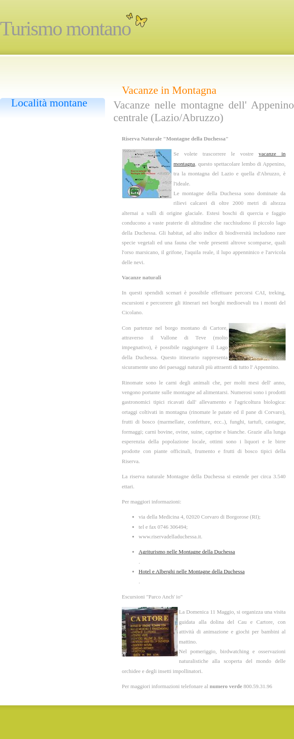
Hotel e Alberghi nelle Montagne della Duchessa (191, 571)
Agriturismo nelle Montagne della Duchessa (187, 551)
